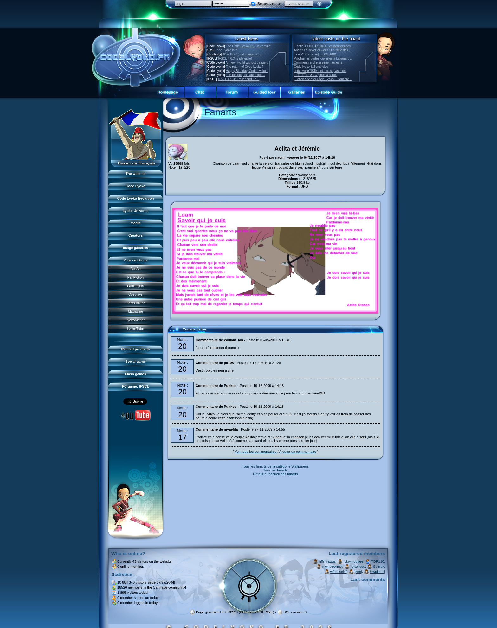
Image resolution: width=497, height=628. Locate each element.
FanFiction (135, 277)
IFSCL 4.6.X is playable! (235, 58)
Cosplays (135, 294)
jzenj (358, 572)
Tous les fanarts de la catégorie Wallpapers (275, 466)
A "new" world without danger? (247, 62)
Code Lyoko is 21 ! (228, 50)
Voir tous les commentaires (255, 451)
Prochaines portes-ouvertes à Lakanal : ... (323, 58)
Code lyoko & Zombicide (311, 66)
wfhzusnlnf (338, 572)
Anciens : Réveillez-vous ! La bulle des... (322, 50)
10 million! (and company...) (242, 54)
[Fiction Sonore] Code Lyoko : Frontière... (323, 79)
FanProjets (135, 286)
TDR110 (377, 561)
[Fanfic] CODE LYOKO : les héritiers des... (323, 46)
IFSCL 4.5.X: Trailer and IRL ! (238, 79)
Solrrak (378, 566)
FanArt (135, 269)
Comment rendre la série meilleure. (318, 62)
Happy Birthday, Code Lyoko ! (247, 71)
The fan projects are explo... (245, 75)
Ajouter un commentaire (297, 451)
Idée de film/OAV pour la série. (315, 75)
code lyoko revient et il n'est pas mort (320, 71)
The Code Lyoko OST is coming (248, 46)
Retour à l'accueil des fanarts (275, 474)
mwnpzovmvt (332, 566)
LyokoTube (135, 328)
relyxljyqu (358, 566)
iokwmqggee (353, 561)
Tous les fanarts (275, 470)
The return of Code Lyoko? (244, 66)
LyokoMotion (135, 320)
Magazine (135, 311)
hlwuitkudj (377, 572)
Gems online (135, 303)
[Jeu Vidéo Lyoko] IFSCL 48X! (315, 54)
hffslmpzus (327, 561)
